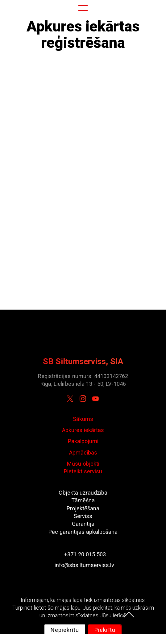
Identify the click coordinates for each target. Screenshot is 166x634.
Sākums (83, 419)
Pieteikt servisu (83, 471)
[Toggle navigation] (83, 7)
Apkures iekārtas (83, 430)
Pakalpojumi (83, 441)
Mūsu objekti (83, 463)
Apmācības (83, 452)
